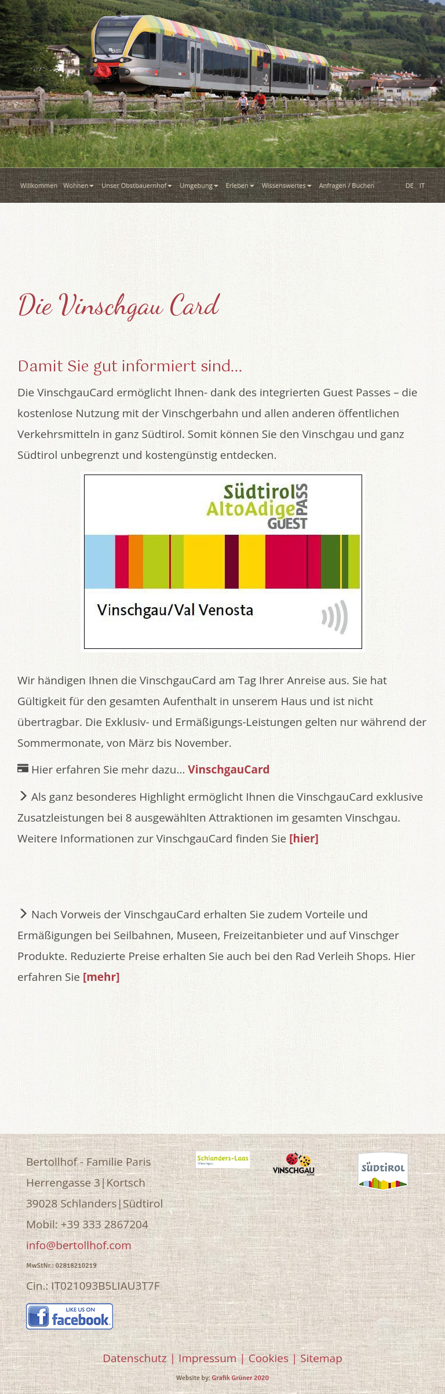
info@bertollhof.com (79, 1245)
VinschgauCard (228, 769)
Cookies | (273, 1358)
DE (410, 185)
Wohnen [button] (79, 185)
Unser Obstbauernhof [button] (137, 185)
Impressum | (212, 1358)
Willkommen (38, 185)
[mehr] (101, 976)
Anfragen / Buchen (348, 185)
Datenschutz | (139, 1358)
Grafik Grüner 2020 (240, 1378)
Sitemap (321, 1358)
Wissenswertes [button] (287, 185)
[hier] (304, 838)
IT (422, 185)
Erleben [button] (241, 185)
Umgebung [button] (200, 185)
